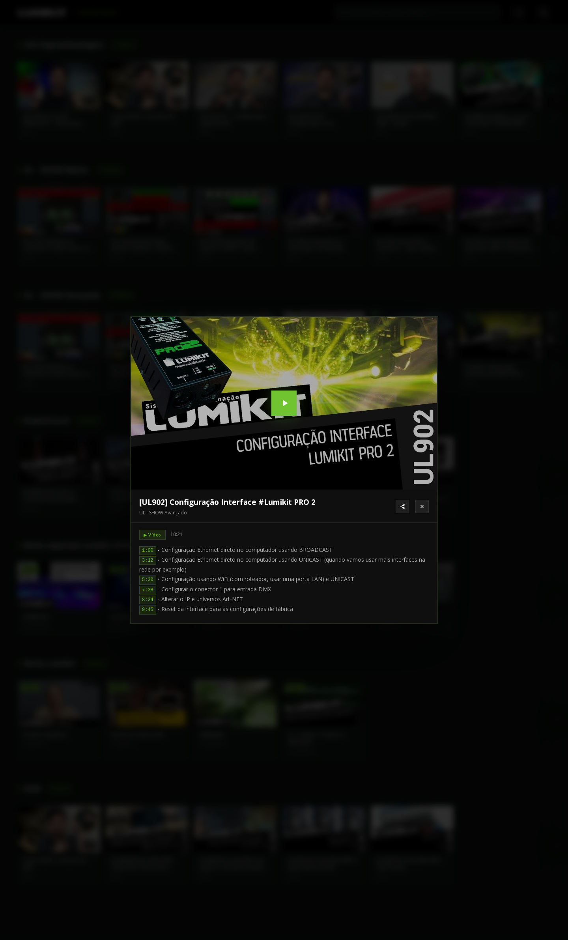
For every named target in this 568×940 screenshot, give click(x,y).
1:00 (147, 550)
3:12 (147, 560)
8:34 (147, 600)
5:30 (147, 580)
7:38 (147, 590)
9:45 (147, 610)
